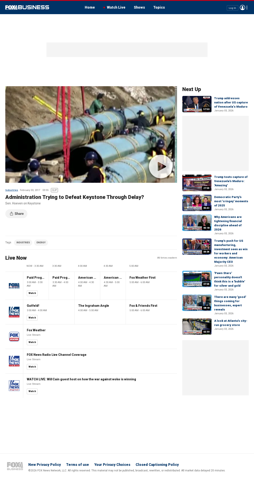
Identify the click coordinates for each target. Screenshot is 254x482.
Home (90, 7)
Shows (139, 7)
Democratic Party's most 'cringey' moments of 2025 (231, 201)
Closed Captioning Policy (157, 465)
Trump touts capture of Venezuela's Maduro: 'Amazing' (231, 181)
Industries (11, 190)
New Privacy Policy (44, 465)
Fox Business (27, 7)
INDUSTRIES (23, 242)
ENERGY (41, 242)
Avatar (242, 7)
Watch (32, 293)
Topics (159, 7)
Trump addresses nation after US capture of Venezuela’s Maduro (231, 102)
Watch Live (116, 7)
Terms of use (77, 465)
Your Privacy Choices (112, 465)
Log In (232, 7)
